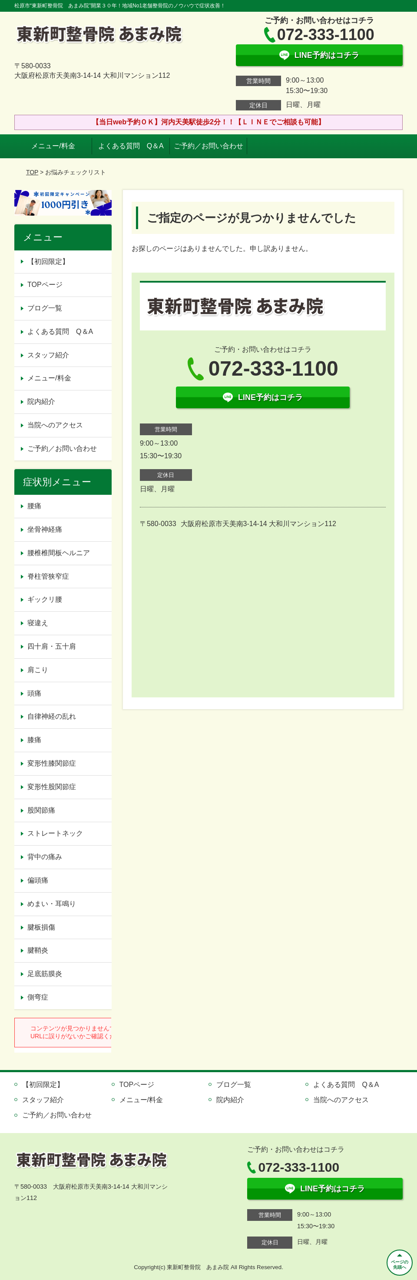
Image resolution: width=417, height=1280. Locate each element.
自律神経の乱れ (51, 716)
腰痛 (34, 506)
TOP (32, 172)
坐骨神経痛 (44, 529)
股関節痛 (41, 810)
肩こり (37, 669)
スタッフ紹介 (48, 355)
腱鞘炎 (37, 950)
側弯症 (37, 997)
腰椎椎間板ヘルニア (58, 553)
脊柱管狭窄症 (48, 576)
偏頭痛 (37, 880)
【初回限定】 (48, 261)
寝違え (37, 623)
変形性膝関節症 (51, 763)
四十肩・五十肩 (51, 646)
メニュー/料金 (53, 146)
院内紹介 (41, 401)
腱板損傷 (41, 927)
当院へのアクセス (55, 425)
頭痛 (34, 693)
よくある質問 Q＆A (131, 146)
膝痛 (34, 739)
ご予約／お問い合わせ (208, 146)
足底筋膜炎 (44, 973)
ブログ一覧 (44, 308)
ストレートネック (55, 833)
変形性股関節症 (51, 786)
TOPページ (45, 284)
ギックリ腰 (44, 599)
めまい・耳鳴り (51, 903)
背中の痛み (44, 856)
